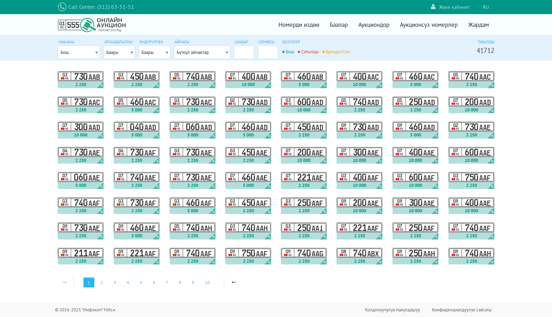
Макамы (66, 41)
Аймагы (182, 41)
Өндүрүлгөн (151, 41)
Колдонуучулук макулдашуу (392, 310)
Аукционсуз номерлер (429, 25)
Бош (65, 52)
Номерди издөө (298, 25)
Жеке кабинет (450, 7)
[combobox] (79, 52)
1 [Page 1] (89, 282)
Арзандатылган (118, 41)
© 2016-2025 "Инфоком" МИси (85, 310)
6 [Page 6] (154, 282)
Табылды (486, 41)
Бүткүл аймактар (193, 52)
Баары (112, 52)
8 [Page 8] (180, 282)
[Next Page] (234, 282)
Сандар (241, 41)
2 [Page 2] (102, 282)
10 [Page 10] (207, 282)
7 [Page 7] (167, 282)
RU (486, 7)
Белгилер (291, 41)
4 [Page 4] (128, 282)
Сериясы (266, 41)
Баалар (339, 25)
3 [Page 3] (115, 282)
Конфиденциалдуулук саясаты (462, 310)
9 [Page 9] (193, 282)
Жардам (478, 25)
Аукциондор (373, 25)
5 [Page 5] (141, 282)
